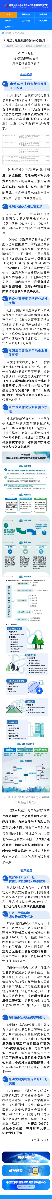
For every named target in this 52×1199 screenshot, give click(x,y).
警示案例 (26, 21)
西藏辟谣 (43, 15)
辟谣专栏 (8, 21)
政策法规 (43, 21)
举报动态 (26, 15)
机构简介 (8, 27)
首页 (9, 15)
